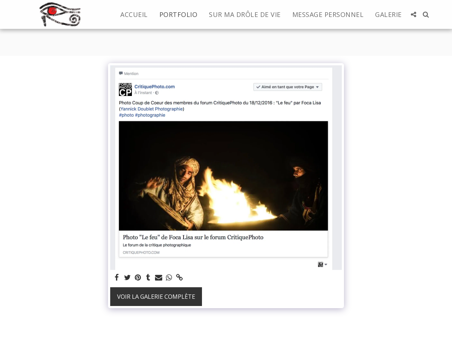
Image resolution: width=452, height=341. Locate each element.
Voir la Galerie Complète (156, 296)
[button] (413, 14)
